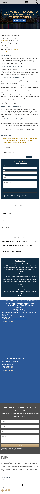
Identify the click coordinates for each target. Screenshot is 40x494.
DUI (3, 220)
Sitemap (3, 474)
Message (3, 434)
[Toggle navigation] (16, 2)
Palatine (9, 480)
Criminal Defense (6, 211)
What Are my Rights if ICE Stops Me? (10, 253)
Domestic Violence (6, 215)
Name (4, 165)
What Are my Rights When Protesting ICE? (11, 144)
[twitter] (6, 490)
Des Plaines (12, 479)
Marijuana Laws (5, 227)
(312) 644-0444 (9, 318)
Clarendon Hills (31, 479)
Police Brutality (6, 229)
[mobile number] (36, 2)
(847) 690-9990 (9, 367)
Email (4, 170)
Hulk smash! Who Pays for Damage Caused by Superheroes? (15, 142)
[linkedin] (9, 490)
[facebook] (2, 490)
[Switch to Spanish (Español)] (4, 2)
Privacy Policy (22, 473)
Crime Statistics (6, 208)
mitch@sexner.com (9, 321)
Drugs (3, 218)
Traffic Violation (6, 232)
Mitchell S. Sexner (10, 150)
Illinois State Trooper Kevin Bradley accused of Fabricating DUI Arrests (17, 140)
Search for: (10, 157)
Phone (4, 175)
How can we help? (7, 180)
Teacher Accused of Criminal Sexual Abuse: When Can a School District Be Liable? (20, 138)
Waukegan (18, 479)
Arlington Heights (4, 479)
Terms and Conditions (31, 473)
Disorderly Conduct (7, 213)
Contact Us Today (19, 20)
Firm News (4, 222)
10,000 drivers (4, 40)
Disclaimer (16, 473)
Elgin (37, 479)
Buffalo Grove (24, 479)
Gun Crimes (4, 225)
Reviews (11, 473)
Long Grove (3, 480)
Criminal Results (4, 473)
